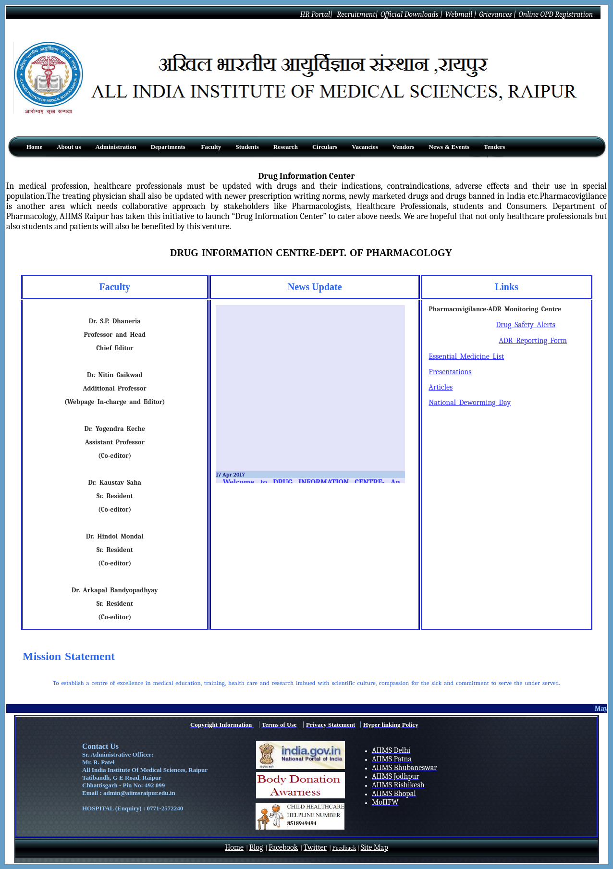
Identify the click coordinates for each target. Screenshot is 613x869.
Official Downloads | (411, 14)
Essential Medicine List (466, 356)
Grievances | (497, 14)
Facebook (283, 847)
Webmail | (460, 14)
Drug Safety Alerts (525, 324)
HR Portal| (315, 14)
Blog (256, 847)
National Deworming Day (470, 402)
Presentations (450, 371)
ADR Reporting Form (533, 340)
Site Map (374, 847)
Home (234, 847)
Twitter (315, 847)
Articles (441, 387)
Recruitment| (356, 14)
